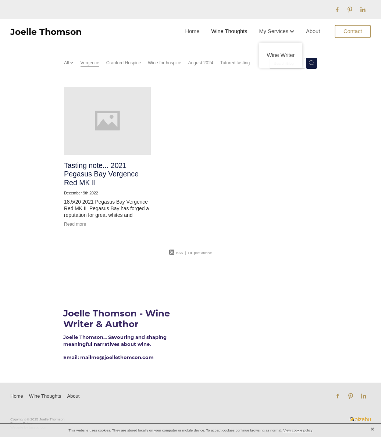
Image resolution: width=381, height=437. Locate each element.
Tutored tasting (235, 62)
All (67, 62)
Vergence (90, 62)
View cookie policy (298, 430)
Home (192, 31)
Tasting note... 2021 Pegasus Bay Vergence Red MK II (101, 174)
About (313, 31)
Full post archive (200, 253)
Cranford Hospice (123, 62)
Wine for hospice (164, 62)
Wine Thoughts (229, 31)
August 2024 (200, 62)
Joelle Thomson (46, 31)
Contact (352, 31)
